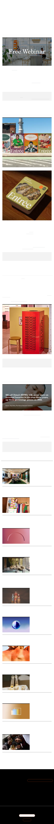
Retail (3, 493)
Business (17, 730)
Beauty (3, 699)
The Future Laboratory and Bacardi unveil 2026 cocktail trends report (26, 607)
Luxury (13, 583)
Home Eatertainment (39, 246)
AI (2, 552)
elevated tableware (27, 248)
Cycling (9, 493)
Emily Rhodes (36, 23)
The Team (13, 776)
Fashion (7, 670)
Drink (3, 612)
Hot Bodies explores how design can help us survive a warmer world (25, 665)
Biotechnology (16, 699)
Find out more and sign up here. (40, 98)
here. (21, 97)
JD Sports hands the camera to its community (18, 754)
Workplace (4, 641)
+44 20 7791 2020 (29, 791)
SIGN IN (27, 820)
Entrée (31, 231)
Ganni (23, 278)
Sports (3, 759)
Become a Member (13, 778)
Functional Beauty (9, 699)
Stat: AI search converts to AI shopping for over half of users (23, 548)
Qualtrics (14, 69)
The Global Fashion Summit (19, 300)
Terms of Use (13, 780)
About (13, 774)
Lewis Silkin (13, 524)
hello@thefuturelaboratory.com (28, 793)
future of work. (36, 82)
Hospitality (9, 583)
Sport (6, 493)
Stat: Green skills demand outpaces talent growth (19, 636)
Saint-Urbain (29, 233)
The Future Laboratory (9, 612)
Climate (11, 670)
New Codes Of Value (6, 524)
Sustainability (9, 641)
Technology (9, 552)
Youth (10, 759)
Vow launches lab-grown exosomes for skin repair (19, 694)
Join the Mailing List (40, 780)
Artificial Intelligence (11, 730)
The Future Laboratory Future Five (23, 524)
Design (3, 670)
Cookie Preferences (13, 783)
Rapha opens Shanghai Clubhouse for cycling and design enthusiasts (26, 488)
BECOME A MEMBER (27, 815)
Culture (6, 759)
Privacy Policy (13, 781)
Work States (15, 641)
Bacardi (15, 612)
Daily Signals (5, 485)
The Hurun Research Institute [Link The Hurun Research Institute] (32, 414)
